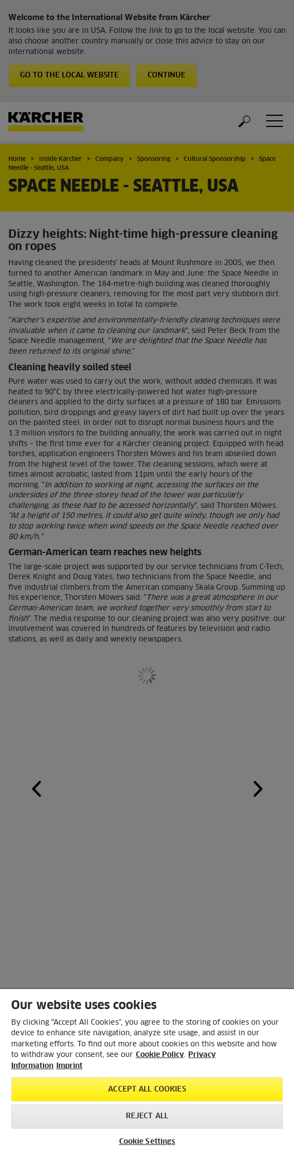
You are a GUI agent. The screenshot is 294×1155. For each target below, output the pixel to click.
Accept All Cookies (146, 1089)
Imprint (69, 1066)
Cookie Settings (147, 1142)
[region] (147, 1072)
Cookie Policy (160, 1055)
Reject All (147, 1116)
